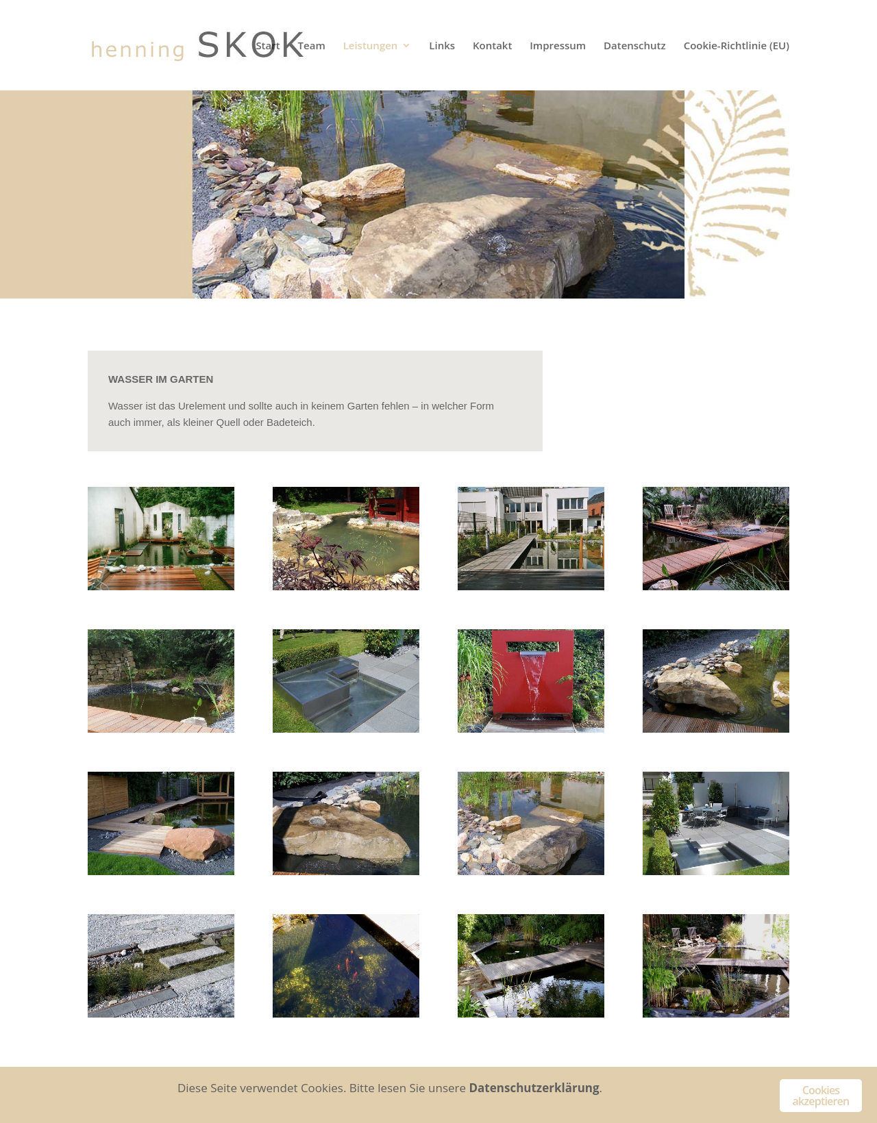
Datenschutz (635, 46)
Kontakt (492, 46)
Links (442, 46)
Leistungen (370, 46)
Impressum (558, 46)
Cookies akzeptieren (821, 1096)
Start (268, 46)
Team (311, 46)
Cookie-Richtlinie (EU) (736, 46)
